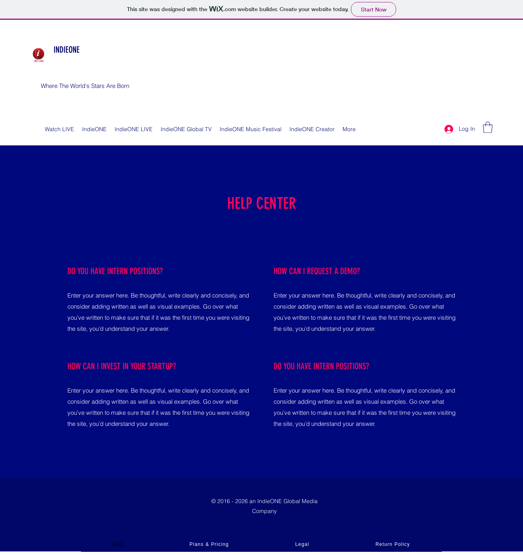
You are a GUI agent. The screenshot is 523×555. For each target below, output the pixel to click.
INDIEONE (67, 49)
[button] (487, 127)
